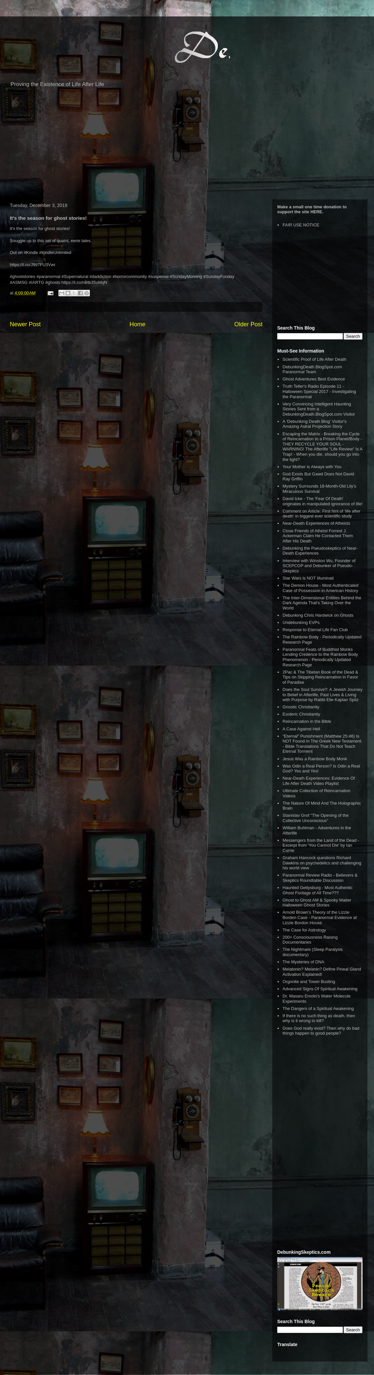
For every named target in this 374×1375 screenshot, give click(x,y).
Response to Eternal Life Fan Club (315, 629)
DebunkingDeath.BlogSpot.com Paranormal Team (312, 369)
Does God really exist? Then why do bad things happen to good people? (320, 1031)
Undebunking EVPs (301, 622)
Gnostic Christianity (300, 706)
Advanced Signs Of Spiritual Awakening (319, 988)
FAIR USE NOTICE (300, 224)
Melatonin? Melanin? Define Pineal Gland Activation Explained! (321, 972)
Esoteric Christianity (301, 714)
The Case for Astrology (304, 930)
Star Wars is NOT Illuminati (308, 578)
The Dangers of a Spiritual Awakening (318, 1008)
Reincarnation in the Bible (306, 721)
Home (138, 324)
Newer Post (25, 324)
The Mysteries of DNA (303, 961)
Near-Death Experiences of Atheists (316, 523)
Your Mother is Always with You (311, 466)
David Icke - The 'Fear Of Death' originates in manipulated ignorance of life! (322, 501)
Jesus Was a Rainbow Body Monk (314, 758)
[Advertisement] (187, 147)
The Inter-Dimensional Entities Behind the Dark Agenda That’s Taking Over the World (321, 602)
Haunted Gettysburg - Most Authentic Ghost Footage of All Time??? (317, 890)
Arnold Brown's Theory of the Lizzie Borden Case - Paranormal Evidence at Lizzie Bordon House (319, 917)
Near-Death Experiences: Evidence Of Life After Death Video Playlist (318, 781)
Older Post (248, 324)
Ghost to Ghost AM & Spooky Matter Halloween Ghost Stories (316, 903)
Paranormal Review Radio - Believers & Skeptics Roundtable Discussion (319, 878)
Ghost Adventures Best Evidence (313, 379)
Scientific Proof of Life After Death (314, 359)
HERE (316, 211)
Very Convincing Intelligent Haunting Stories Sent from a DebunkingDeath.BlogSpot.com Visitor (318, 409)
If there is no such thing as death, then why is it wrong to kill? (318, 1018)
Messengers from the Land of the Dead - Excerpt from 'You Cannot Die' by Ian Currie (320, 845)
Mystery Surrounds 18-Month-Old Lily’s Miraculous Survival (319, 489)
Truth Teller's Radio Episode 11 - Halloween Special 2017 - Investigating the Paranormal (319, 391)
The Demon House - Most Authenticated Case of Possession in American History (320, 588)
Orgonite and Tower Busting (308, 981)
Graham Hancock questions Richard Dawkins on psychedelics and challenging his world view (321, 862)
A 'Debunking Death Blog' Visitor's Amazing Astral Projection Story (314, 424)
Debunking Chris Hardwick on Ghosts (317, 615)
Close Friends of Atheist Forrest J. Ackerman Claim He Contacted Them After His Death (317, 535)
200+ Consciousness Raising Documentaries (310, 940)
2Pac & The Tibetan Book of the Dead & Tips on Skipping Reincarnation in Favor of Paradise (320, 677)
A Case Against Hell (301, 728)
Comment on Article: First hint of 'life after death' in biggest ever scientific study (321, 514)
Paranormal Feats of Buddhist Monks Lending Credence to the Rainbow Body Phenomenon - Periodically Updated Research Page (320, 657)
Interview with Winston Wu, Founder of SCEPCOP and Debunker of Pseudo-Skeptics (318, 565)
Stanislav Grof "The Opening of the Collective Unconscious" (315, 818)
